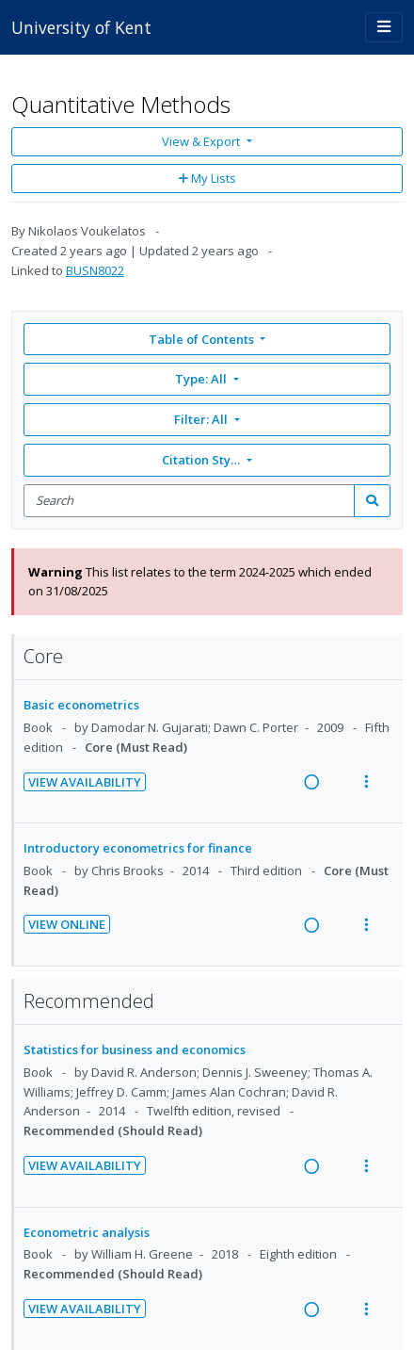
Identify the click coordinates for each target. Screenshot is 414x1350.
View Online (66, 924)
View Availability (84, 781)
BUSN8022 (95, 270)
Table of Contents (203, 339)
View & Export (202, 141)
